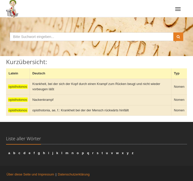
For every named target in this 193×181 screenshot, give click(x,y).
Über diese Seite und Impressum (30, 174)
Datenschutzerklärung (73, 174)
